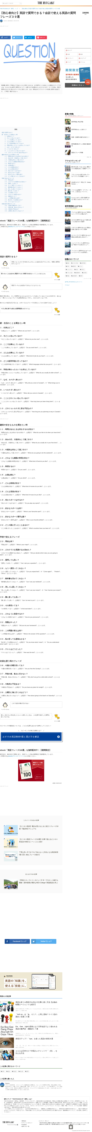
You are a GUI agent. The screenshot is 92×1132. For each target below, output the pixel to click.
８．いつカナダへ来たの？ (12, 149)
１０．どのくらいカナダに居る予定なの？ (16, 152)
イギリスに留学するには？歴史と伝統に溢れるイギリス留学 (81, 228)
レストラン (69, 269)
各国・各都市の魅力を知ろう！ (80, 137)
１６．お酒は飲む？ (10, 165)
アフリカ (82, 62)
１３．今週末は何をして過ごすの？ (14, 160)
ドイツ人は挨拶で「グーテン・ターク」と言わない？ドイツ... (81, 190)
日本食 (84, 272)
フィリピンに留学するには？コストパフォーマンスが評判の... (81, 251)
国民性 (73, 266)
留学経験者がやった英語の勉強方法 (81, 144)
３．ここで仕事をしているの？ (13, 140)
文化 (67, 266)
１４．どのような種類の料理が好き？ (15, 161)
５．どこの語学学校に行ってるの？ (14, 143)
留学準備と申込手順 (77, 121)
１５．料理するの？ (10, 163)
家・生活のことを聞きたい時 (10, 134)
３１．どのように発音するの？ (13, 194)
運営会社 (24, 1121)
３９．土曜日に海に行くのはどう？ (14, 211)
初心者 (21, 1071)
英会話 (14, 1071)
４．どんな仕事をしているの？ (13, 141)
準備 (67, 276)
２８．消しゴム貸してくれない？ (14, 189)
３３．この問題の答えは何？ (12, 198)
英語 (8, 1071)
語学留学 (74, 276)
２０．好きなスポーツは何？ (12, 172)
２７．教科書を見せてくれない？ (14, 187)
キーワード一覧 (87, 278)
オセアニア (82, 58)
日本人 (82, 269)
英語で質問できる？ (7, 132)
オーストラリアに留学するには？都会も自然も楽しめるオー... (81, 236)
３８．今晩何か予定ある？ (12, 209)
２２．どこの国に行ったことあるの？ (15, 176)
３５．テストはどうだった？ (12, 201)
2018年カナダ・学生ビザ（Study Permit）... (81, 183)
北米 (68, 54)
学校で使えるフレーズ (8, 178)
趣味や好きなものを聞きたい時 (10, 154)
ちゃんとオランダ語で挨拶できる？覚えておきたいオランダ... (80, 198)
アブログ (67, 285)
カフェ (80, 266)
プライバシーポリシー (27, 1122)
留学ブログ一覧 (25, 1126)
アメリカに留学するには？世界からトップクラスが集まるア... (81, 213)
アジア (68, 62)
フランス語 (69, 272)
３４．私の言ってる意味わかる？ (14, 200)
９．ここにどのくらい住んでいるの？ (15, 150)
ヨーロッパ (69, 58)
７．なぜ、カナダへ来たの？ (12, 147)
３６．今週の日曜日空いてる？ (13, 205)
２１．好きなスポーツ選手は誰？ (14, 174)
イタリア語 (74, 263)
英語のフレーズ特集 (77, 152)
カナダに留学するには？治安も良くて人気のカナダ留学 (81, 220)
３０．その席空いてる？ (11, 192)
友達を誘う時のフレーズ (8, 203)
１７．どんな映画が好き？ (12, 167)
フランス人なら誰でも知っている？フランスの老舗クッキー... (80, 175)
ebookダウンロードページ (16, 226)
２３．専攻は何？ (9, 180)
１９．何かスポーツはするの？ (13, 170)
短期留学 (77, 272)
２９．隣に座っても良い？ (12, 191)
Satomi (7, 1083)
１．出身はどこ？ (9, 136)
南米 (81, 54)
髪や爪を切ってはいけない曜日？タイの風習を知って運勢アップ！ (81, 167)
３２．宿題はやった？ (11, 196)
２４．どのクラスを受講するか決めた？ (15, 181)
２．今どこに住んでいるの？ (12, 138)
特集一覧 (89, 157)
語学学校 (82, 263)
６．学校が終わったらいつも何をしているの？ (17, 145)
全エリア (69, 50)
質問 (26, 1071)
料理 (80, 276)
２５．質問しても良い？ (11, 183)
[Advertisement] (31, 916)
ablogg (15, 1124)
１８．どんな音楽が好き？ (12, 169)
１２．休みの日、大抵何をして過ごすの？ (16, 158)
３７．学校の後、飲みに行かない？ (14, 207)
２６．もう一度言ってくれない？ (14, 185)
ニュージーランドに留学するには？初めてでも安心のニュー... (80, 243)
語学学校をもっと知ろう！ (79, 129)
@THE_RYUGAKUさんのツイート (73, 281)
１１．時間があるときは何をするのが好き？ (17, 156)
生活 (76, 269)
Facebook (24, 1124)
